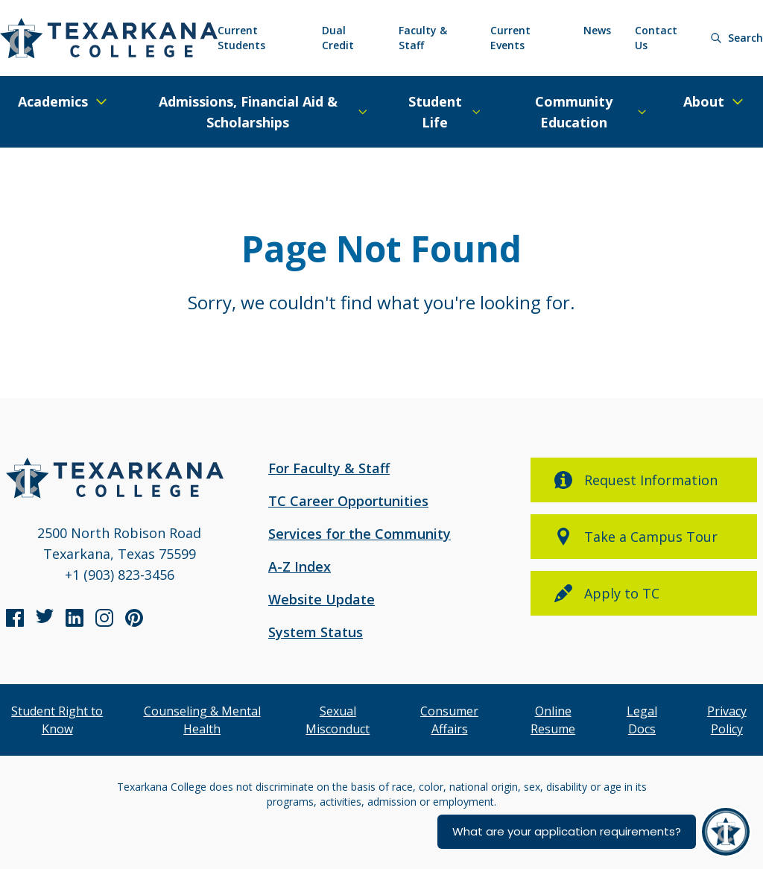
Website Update (321, 599)
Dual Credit (338, 37)
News (597, 30)
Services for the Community (359, 534)
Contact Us (656, 37)
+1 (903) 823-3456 (119, 575)
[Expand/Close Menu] (63, 101)
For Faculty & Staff (329, 468)
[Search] (736, 38)
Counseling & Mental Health (202, 720)
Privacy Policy (727, 720)
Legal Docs (642, 720)
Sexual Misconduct (337, 720)
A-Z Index (299, 566)
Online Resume (553, 720)
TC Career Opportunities (348, 501)
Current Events (510, 37)
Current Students (241, 37)
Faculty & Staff (423, 37)
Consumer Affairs (449, 720)
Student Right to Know (57, 720)
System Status (315, 632)
